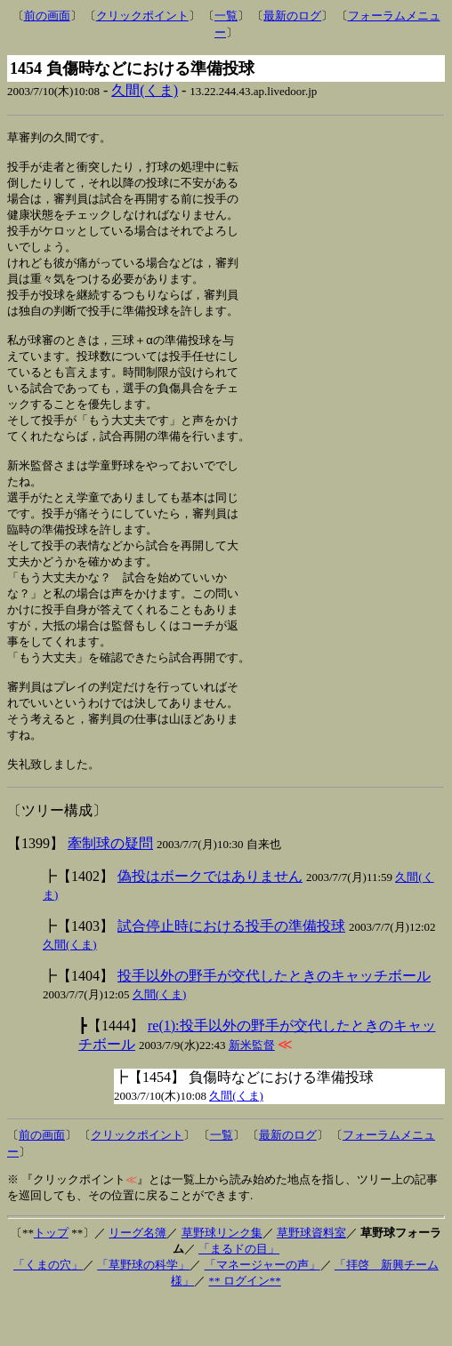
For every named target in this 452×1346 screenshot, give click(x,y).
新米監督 (252, 1090)
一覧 (226, 15)
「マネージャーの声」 (262, 1310)
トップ (51, 1278)
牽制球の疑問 (110, 888)
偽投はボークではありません (210, 921)
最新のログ (292, 15)
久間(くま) (144, 90)
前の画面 (47, 15)
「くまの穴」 (48, 1310)
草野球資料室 (311, 1278)
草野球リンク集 (222, 1278)
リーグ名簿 (137, 1278)
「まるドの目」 (238, 1294)
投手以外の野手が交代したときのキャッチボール (274, 1021)
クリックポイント (142, 15)
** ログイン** (245, 1326)
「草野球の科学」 (143, 1310)
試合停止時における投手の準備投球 (231, 971)
